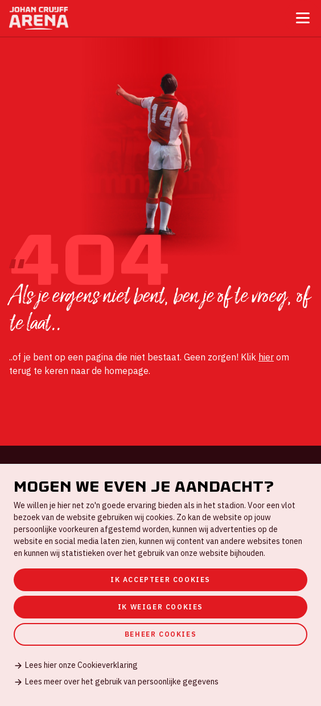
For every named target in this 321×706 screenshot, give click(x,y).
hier (266, 357)
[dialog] (160, 585)
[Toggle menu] (303, 18)
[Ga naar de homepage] (38, 18)
